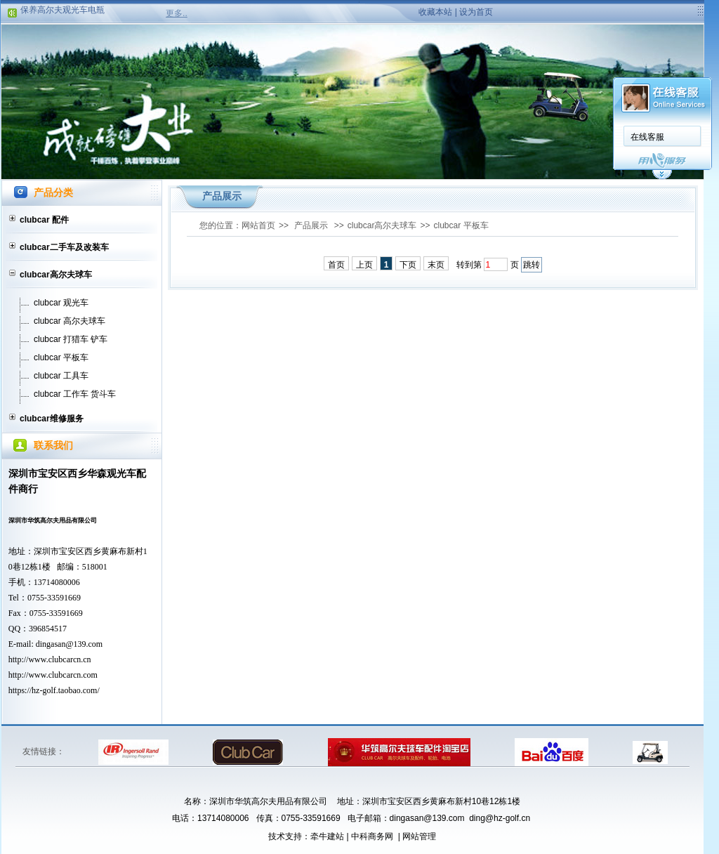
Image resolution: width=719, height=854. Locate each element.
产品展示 (311, 225)
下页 (408, 265)
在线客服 (647, 137)
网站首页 (258, 225)
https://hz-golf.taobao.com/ (54, 690)
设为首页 (476, 12)
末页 (436, 265)
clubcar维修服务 (52, 418)
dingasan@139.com (69, 644)
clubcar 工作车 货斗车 (75, 394)
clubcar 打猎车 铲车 (70, 339)
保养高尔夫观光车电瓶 (62, 12)
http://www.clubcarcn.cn (49, 659)
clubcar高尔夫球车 (56, 275)
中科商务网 (372, 836)
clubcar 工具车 (61, 376)
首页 (336, 265)
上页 (364, 265)
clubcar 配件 (44, 220)
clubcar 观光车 (61, 303)
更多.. (176, 13)
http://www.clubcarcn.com (53, 675)
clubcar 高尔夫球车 (69, 321)
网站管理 (419, 836)
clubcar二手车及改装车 (64, 247)
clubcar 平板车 (61, 357)
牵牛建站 (327, 836)
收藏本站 (435, 12)
